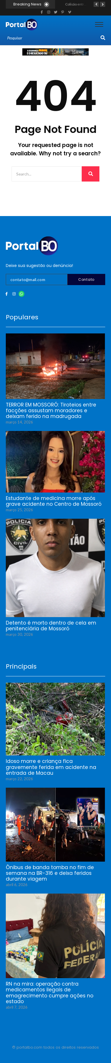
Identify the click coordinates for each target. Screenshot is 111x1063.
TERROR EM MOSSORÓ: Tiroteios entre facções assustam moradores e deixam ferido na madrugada (51, 410)
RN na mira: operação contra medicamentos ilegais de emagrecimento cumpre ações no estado (49, 993)
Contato (86, 279)
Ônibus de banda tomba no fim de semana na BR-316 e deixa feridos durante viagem (50, 873)
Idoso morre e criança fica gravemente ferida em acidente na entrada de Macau (51, 767)
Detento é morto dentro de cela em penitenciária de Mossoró (51, 626)
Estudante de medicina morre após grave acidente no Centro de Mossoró (53, 501)
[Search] (53, 38)
